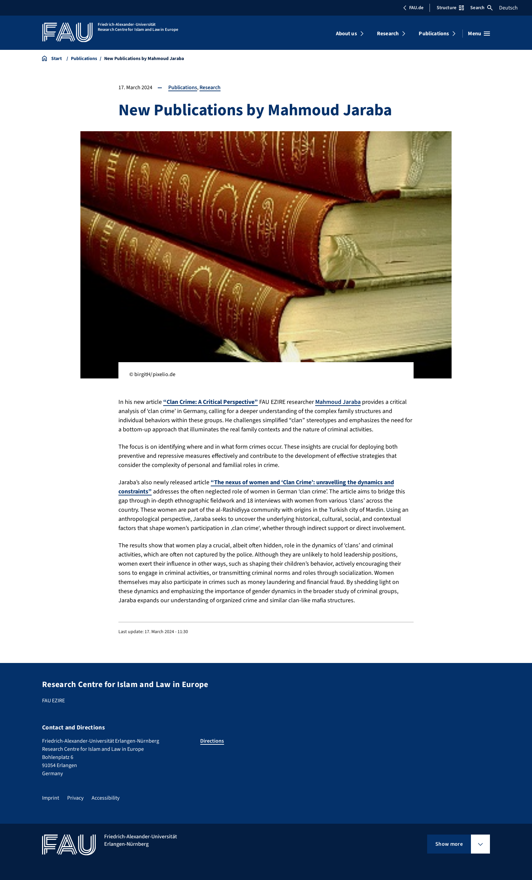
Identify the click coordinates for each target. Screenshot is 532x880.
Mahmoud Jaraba (338, 402)
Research (388, 33)
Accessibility (105, 798)
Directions (212, 741)
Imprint (50, 798)
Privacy (75, 798)
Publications (434, 33)
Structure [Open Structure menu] (450, 7)
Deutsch (508, 8)
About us (346, 33)
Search (481, 7)
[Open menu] (479, 33)
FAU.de (413, 7)
